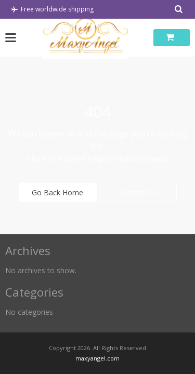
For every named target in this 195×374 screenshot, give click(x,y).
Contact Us (138, 192)
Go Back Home (57, 192)
